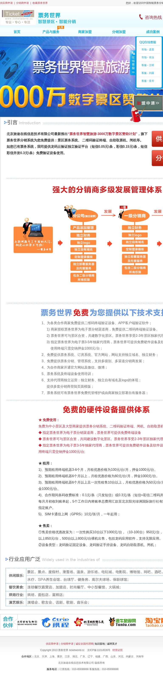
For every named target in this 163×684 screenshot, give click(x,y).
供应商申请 (6, 2)
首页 (17, 32)
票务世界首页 (38, 16)
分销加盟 (119, 32)
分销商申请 (22, 2)
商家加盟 (85, 32)
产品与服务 (50, 32)
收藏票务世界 (40, 2)
